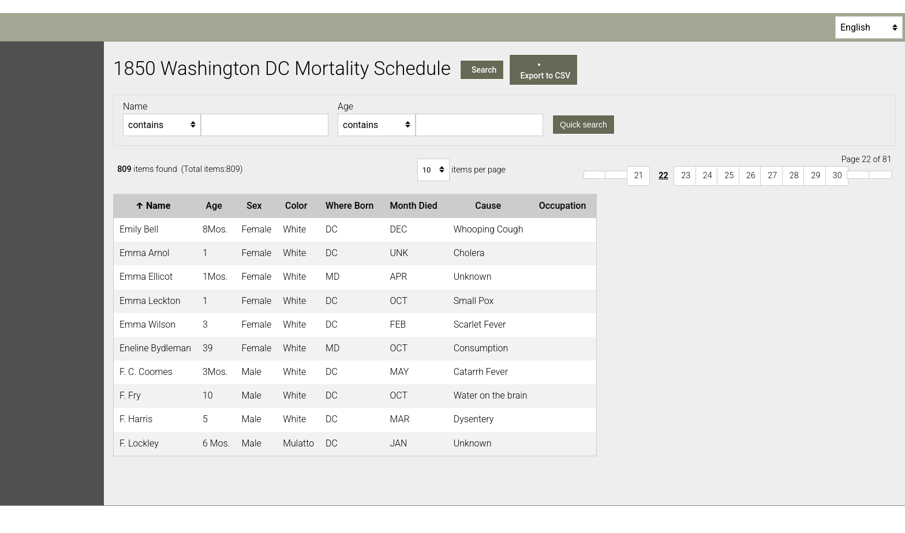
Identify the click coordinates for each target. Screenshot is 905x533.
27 (772, 176)
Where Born (352, 205)
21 (639, 176)
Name (155, 205)
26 (751, 176)
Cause (490, 205)
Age (216, 205)
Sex (256, 205)
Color (298, 205)
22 (663, 176)
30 (837, 176)
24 (707, 176)
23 (685, 176)
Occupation (565, 205)
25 (729, 176)
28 (794, 176)
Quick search (583, 124)
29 (815, 176)
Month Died (416, 205)
